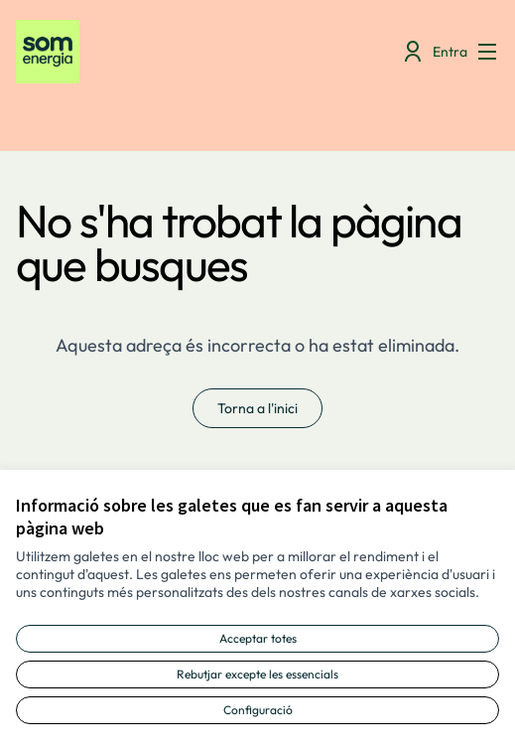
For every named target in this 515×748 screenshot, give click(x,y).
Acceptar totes (258, 638)
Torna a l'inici (257, 408)
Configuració (258, 709)
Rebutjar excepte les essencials (257, 674)
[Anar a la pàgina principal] (195, 51)
